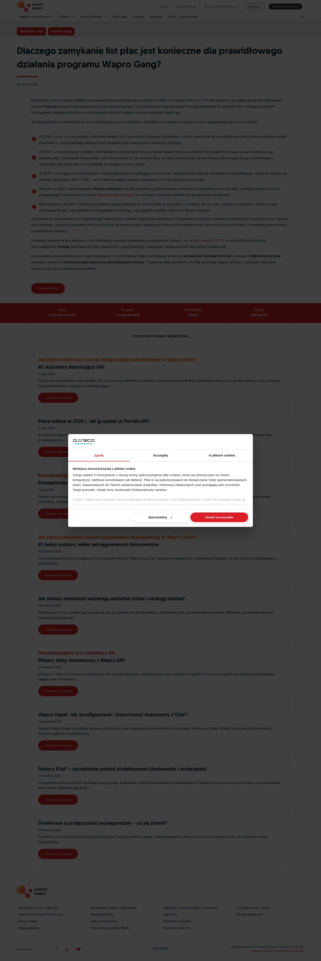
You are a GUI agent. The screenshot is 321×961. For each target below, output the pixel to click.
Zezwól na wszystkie (219, 517)
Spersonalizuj (160, 517)
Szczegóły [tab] (160, 455)
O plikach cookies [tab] (222, 455)
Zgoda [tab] (99, 455)
